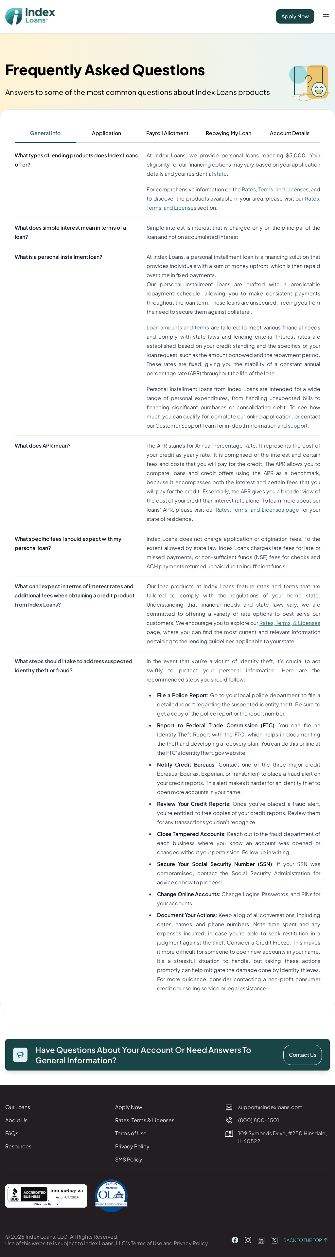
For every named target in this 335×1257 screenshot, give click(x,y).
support (298, 425)
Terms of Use (131, 1133)
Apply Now (295, 16)
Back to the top (306, 1240)
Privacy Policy (132, 1146)
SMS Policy (128, 1159)
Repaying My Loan (228, 133)
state (220, 173)
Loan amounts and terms (178, 327)
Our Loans (17, 1107)
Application (106, 133)
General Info (45, 133)
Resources (18, 1146)
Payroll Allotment (167, 133)
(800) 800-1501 (258, 1120)
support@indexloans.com (270, 1107)
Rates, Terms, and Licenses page (257, 509)
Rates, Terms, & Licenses (289, 622)
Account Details (289, 133)
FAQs (11, 1133)
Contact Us (302, 1054)
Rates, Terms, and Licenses (275, 189)
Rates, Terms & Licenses (144, 1120)
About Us (16, 1120)
